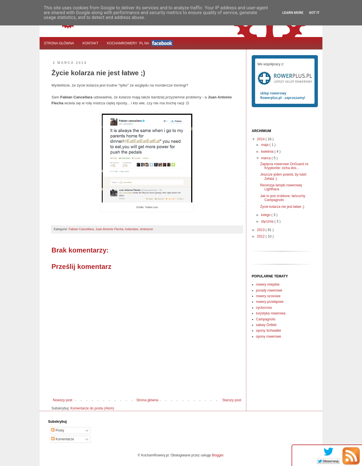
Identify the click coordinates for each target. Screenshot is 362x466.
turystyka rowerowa (270, 313)
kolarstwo (131, 229)
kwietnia (267, 152)
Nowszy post (62, 400)
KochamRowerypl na (140, 43)
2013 (261, 230)
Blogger (217, 455)
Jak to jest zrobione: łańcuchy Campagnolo (282, 198)
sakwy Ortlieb (266, 325)
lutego (266, 215)
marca (266, 158)
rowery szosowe (268, 296)
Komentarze (62, 439)
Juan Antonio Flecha (110, 229)
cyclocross (264, 308)
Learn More (292, 13)
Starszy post (231, 400)
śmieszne (146, 229)
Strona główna (59, 43)
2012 (261, 236)
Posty (57, 430)
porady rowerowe (269, 290)
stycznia (267, 221)
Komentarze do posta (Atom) (92, 408)
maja (265, 145)
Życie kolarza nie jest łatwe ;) (282, 207)
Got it (314, 13)
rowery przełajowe (270, 302)
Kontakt (90, 43)
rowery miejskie (268, 284)
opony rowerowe (268, 336)
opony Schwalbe (268, 331)
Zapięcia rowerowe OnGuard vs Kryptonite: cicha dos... (284, 166)
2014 (261, 139)
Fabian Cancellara (81, 229)
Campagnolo (265, 319)
